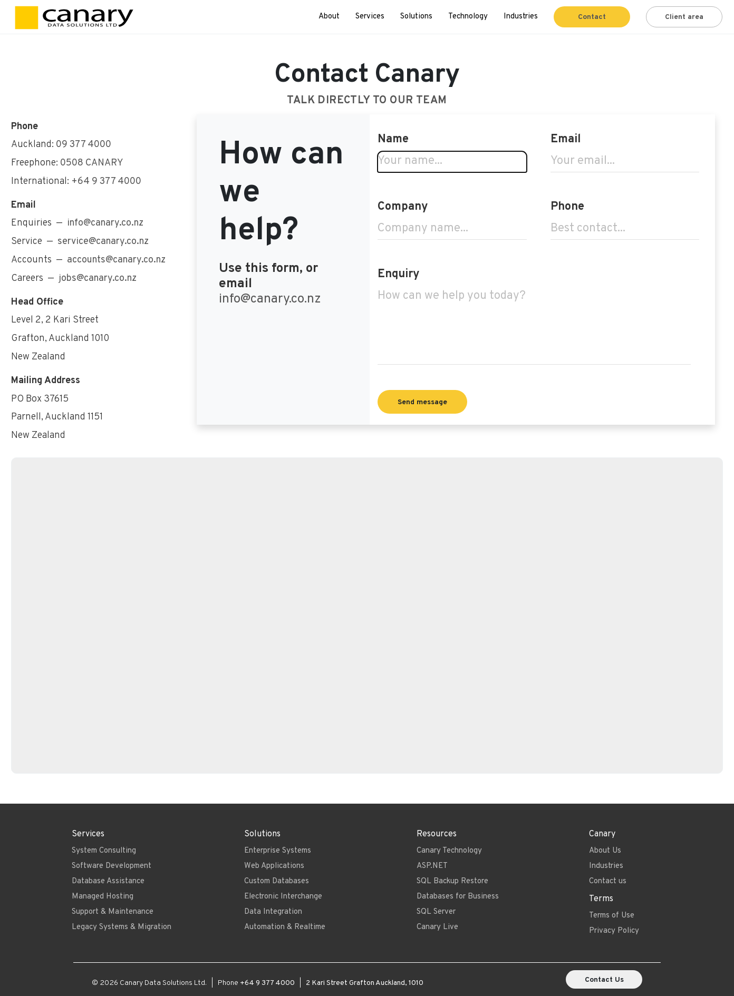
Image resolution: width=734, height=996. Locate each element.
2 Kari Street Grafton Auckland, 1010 (364, 983)
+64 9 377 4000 (106, 181)
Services (369, 17)
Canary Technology (449, 851)
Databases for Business (458, 897)
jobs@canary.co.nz (98, 278)
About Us (605, 851)
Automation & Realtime (284, 927)
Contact (592, 17)
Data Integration (273, 912)
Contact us (607, 881)
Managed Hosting (102, 897)
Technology (468, 17)
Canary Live (437, 927)
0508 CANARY (91, 163)
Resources (437, 834)
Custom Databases (276, 881)
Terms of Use (611, 916)
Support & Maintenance (112, 912)
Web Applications (274, 866)
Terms (601, 899)
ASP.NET (432, 866)
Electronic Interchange (283, 897)
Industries (521, 17)
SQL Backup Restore (452, 881)
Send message (422, 402)
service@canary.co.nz (103, 242)
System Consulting (104, 851)
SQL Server (436, 912)
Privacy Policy (614, 931)
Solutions (416, 17)
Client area (684, 17)
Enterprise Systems (277, 851)
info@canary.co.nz (270, 299)
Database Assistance (108, 881)
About (329, 17)
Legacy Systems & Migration (121, 927)
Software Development (111, 866)
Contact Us (604, 979)
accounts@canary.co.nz (116, 260)
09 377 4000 (83, 145)
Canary (602, 834)
